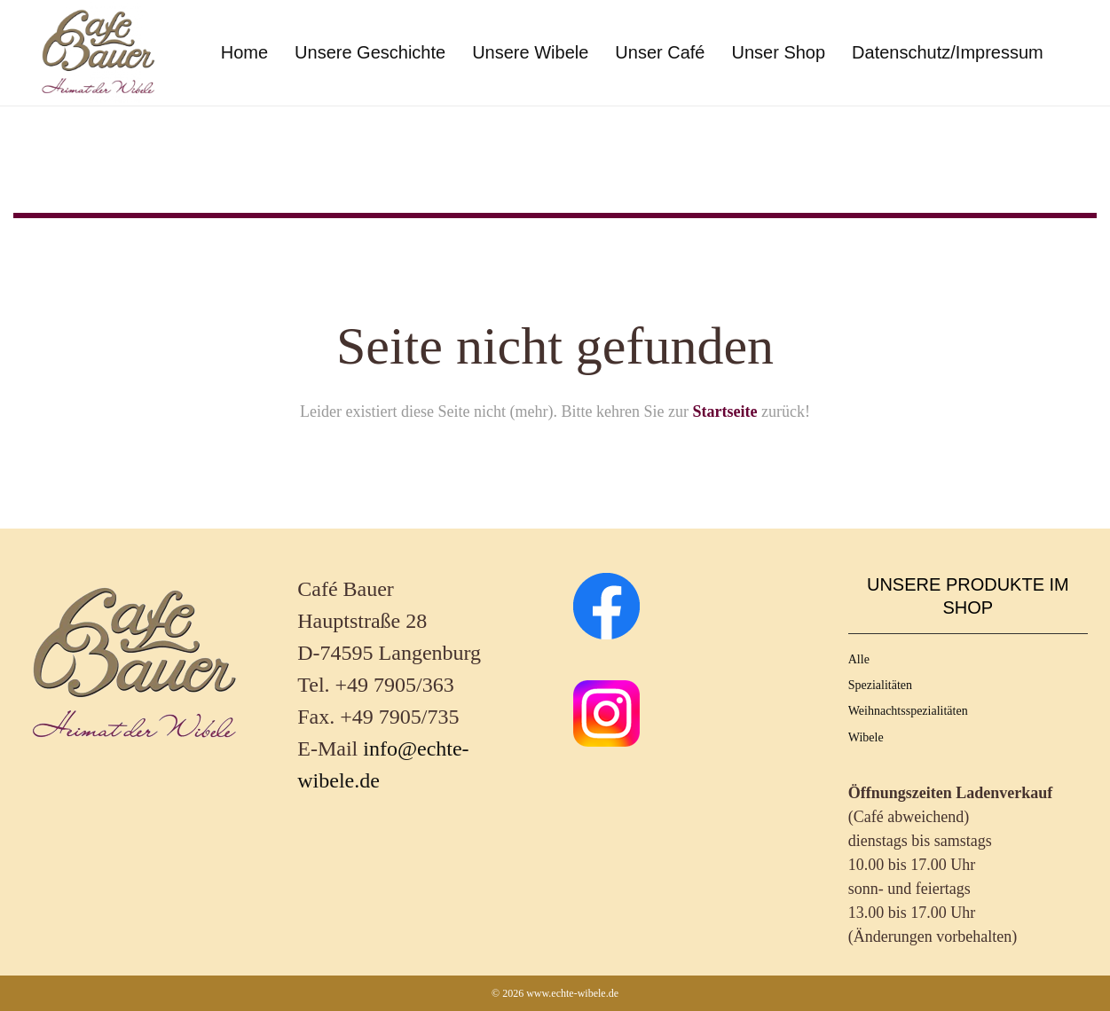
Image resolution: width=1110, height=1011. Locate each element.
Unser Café (660, 52)
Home (244, 52)
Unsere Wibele (530, 52)
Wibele (866, 737)
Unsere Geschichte (370, 52)
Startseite (724, 411)
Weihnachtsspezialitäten (908, 710)
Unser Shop (778, 52)
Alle (859, 659)
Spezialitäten (880, 685)
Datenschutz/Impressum (947, 52)
